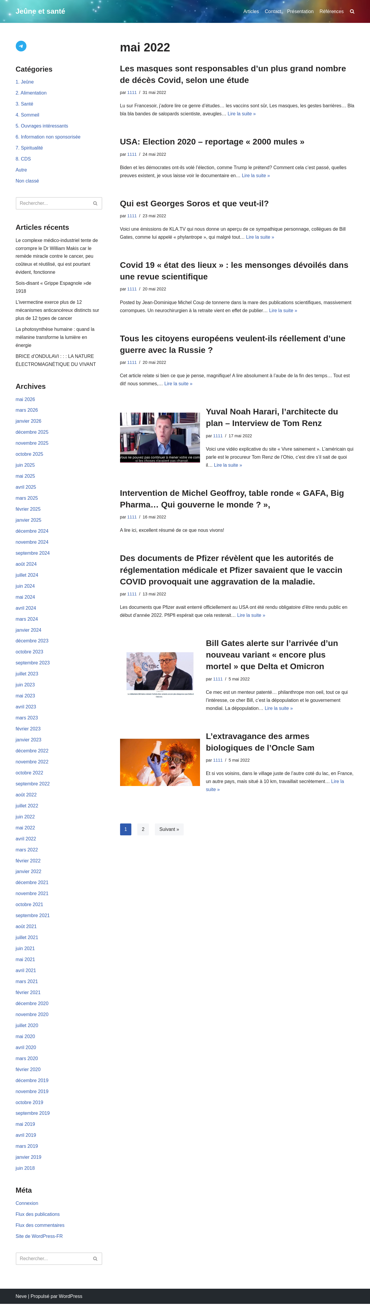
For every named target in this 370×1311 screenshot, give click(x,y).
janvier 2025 (29, 523)
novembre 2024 (32, 545)
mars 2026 (27, 412)
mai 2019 (25, 1131)
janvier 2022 (29, 876)
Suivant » (169, 831)
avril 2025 (26, 489)
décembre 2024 (32, 534)
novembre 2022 (32, 766)
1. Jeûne (25, 82)
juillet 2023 (27, 677)
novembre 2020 (32, 1020)
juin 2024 (25, 589)
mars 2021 (27, 987)
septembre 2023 (33, 666)
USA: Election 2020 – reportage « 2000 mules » (212, 142)
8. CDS (23, 159)
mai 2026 (25, 401)
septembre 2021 (33, 921)
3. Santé (25, 104)
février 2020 (28, 1075)
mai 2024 (25, 600)
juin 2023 (25, 688)
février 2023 (28, 733)
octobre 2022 (29, 777)
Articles (250, 11)
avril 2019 (26, 1142)
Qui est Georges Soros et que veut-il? (194, 203)
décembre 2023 (32, 644)
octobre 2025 (29, 456)
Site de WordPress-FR (39, 1243)
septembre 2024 (33, 556)
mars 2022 (27, 854)
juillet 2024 (27, 578)
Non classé (27, 181)
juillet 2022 (27, 810)
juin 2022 (25, 821)
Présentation (300, 11)
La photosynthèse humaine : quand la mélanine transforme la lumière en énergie (55, 339)
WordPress (70, 1303)
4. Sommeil (28, 115)
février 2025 (28, 512)
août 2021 (26, 932)
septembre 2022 (33, 788)
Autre (21, 170)
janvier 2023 (29, 744)
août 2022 (26, 799)
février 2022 (28, 865)
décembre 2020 (32, 1009)
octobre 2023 (29, 655)
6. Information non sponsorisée (48, 137)
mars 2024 (27, 622)
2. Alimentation (31, 93)
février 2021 (28, 998)
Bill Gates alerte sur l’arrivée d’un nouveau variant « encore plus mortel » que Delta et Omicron (272, 656)
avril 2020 (26, 1053)
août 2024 (26, 567)
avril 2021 (26, 976)
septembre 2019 (33, 1120)
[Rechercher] (52, 204)
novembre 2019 (32, 1098)
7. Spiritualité (29, 148)
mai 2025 (25, 478)
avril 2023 (26, 710)
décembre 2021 (32, 887)
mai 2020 (25, 1042)
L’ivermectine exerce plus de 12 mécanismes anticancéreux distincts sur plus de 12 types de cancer (58, 312)
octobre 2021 (29, 910)
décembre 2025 (32, 434)
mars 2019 (27, 1153)
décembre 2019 (32, 1087)
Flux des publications (38, 1221)
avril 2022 (26, 843)
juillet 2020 (27, 1031)
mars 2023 (27, 721)
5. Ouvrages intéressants (42, 126)
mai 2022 (25, 832)
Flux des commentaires (40, 1232)
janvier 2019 (29, 1164)
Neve (21, 1303)
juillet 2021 (27, 943)
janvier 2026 (29, 423)
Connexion (27, 1210)
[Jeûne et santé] (40, 11)
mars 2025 (27, 501)
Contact (272, 11)
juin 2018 (25, 1175)
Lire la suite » (251, 114)
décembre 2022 (32, 755)
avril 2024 (26, 611)
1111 (132, 92)
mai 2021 (25, 965)
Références (331, 11)
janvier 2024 (29, 633)
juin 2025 (25, 467)
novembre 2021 (32, 898)
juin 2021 (25, 954)
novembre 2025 (32, 445)
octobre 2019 (29, 1109)
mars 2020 (27, 1064)
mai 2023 (25, 699)
